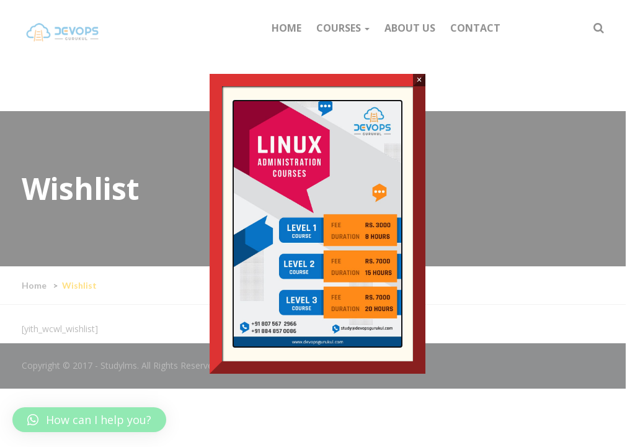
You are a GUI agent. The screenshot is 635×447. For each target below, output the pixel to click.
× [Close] (419, 79)
